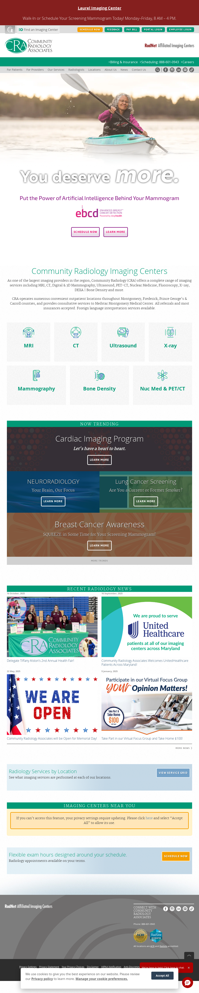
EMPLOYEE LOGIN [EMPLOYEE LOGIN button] (180, 29)
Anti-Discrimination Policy (138, 966)
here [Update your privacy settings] (149, 818)
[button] (85, 232)
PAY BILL (131, 29)
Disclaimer (93, 966)
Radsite (163, 946)
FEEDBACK (113, 29)
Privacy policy (42, 979)
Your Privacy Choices (73, 966)
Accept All (162, 975)
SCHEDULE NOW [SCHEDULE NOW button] (90, 29)
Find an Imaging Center (41, 29)
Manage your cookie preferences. (102, 979)
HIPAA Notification (111, 966)
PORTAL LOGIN (153, 29)
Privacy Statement (49, 966)
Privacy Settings (28, 966)
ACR (152, 946)
